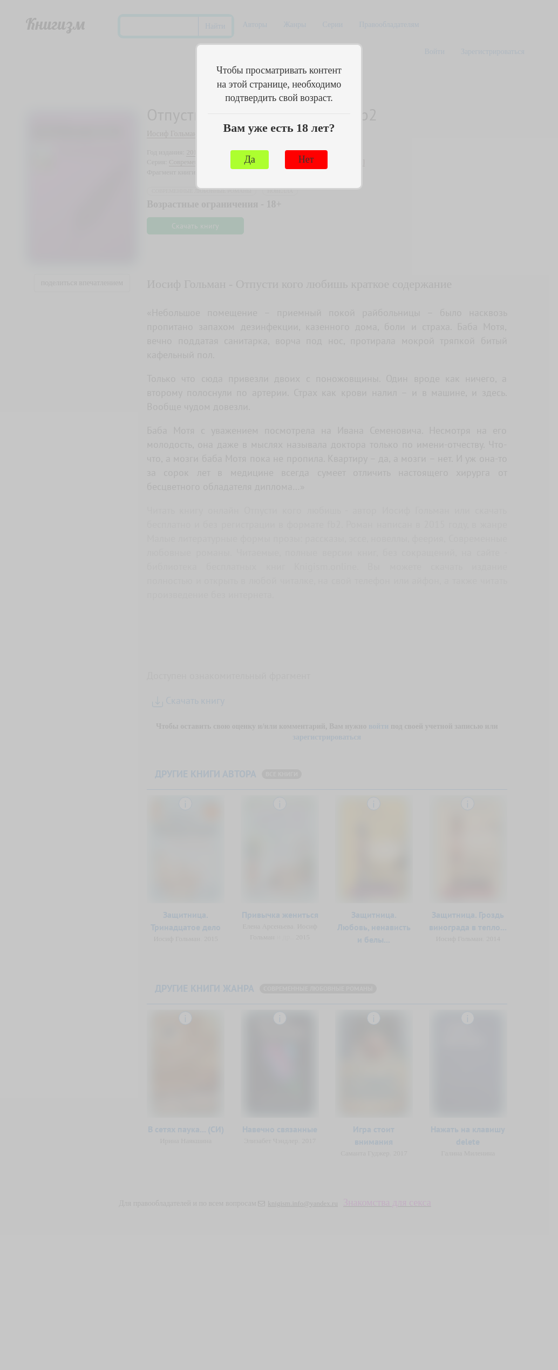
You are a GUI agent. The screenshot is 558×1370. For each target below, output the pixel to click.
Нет (306, 159)
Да (249, 159)
